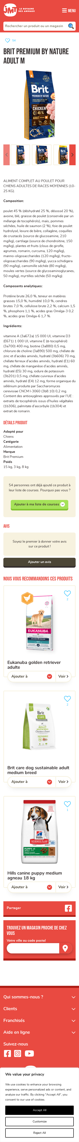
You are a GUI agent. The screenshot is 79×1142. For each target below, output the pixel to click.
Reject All (39, 1132)
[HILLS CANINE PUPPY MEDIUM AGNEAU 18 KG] (39, 844)
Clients (10, 1011)
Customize (40, 1121)
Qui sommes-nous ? (23, 999)
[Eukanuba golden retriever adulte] (39, 633)
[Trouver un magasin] (65, 950)
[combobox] (39, 25)
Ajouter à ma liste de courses (39, 506)
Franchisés (14, 1022)
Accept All (39, 1110)
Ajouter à (28, 680)
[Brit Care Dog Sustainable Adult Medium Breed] (39, 739)
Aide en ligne (16, 1034)
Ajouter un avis (39, 564)
